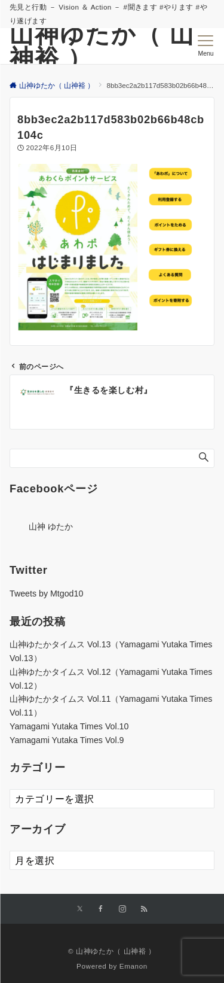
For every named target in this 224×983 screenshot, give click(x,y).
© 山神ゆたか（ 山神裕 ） (112, 951)
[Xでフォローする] (79, 909)
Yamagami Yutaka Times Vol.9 (67, 740)
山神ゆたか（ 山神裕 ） (102, 46)
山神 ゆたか (51, 526)
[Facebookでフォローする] (101, 909)
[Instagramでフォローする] (122, 909)
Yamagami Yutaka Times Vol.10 (69, 726)
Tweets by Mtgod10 (46, 593)
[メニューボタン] (205, 46)
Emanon (133, 966)
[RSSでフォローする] (144, 909)
